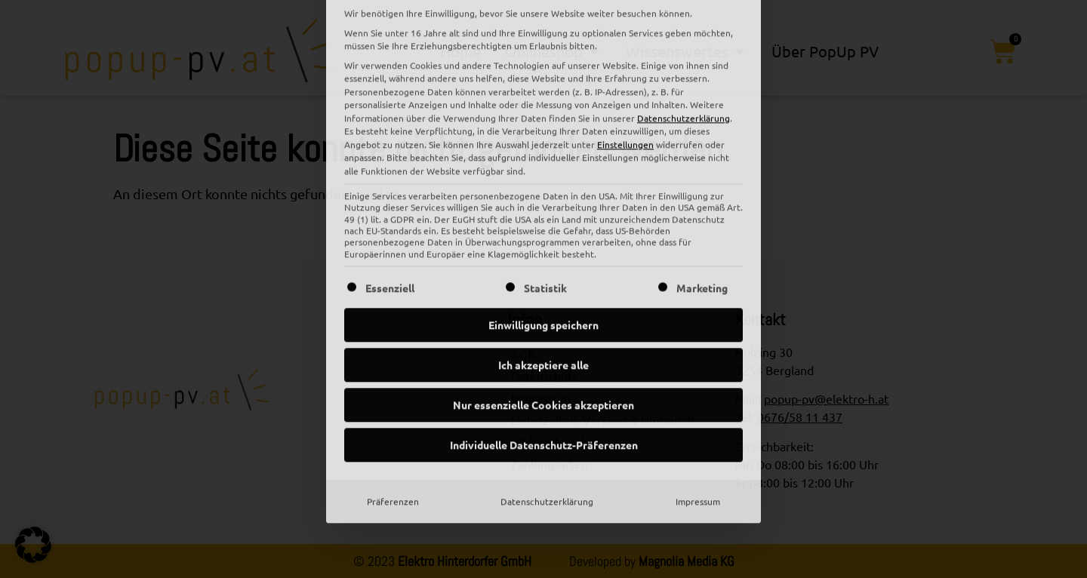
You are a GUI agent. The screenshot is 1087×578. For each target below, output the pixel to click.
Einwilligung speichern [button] (543, 194)
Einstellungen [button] (625, 14)
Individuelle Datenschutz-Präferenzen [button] (544, 314)
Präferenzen (393, 371)
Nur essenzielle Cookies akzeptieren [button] (543, 274)
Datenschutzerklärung (546, 371)
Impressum (698, 371)
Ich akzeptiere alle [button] (543, 234)
